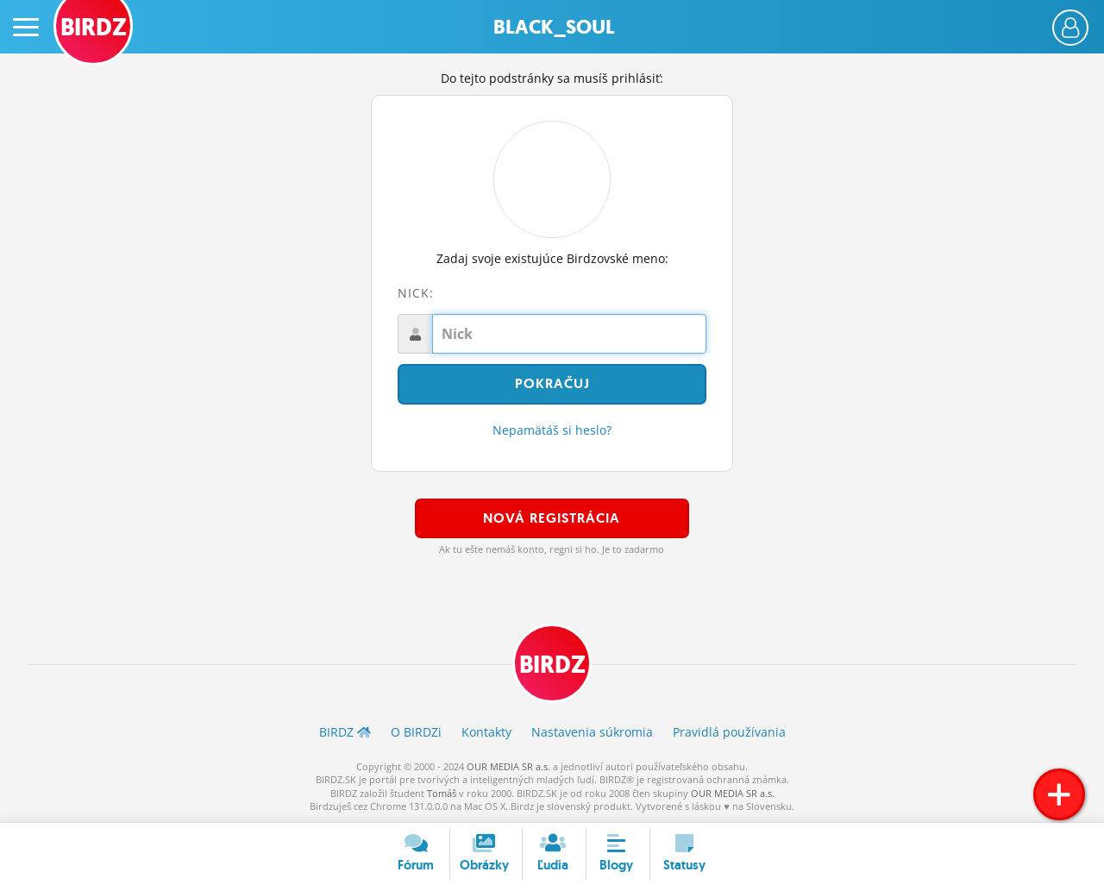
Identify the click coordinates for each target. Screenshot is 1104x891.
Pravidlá (729, 732)
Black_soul (554, 27)
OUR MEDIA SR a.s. (508, 766)
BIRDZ (552, 665)
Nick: (416, 293)
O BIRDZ (416, 732)
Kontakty (486, 732)
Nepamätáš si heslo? (552, 430)
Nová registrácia (551, 518)
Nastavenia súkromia (592, 732)
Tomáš (441, 793)
